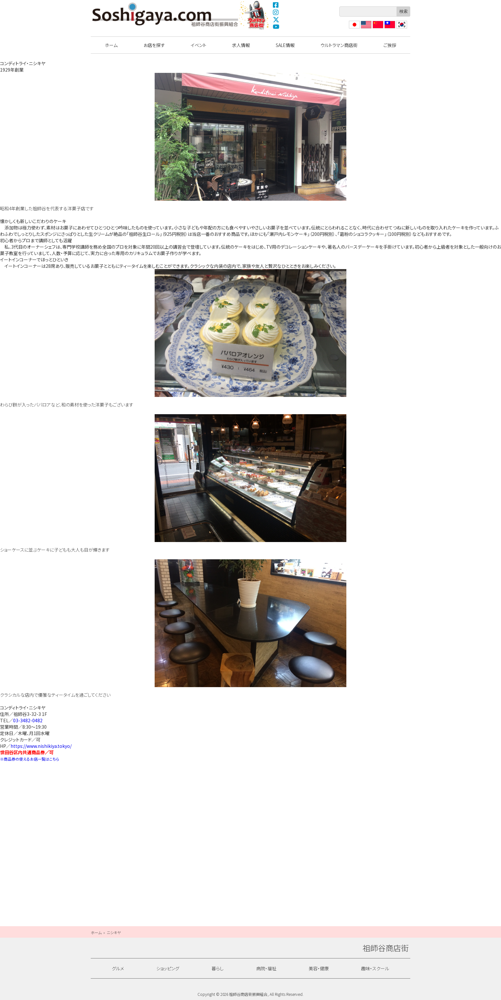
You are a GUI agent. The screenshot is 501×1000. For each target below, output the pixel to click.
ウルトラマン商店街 (254, 15)
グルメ (118, 968)
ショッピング (167, 968)
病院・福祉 (266, 968)
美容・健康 (319, 968)
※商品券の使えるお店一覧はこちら (29, 759)
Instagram (276, 12)
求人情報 (241, 45)
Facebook (276, 5)
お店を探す (154, 45)
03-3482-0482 (27, 720)
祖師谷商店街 (165, 14)
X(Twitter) (276, 19)
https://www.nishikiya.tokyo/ (41, 746)
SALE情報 (285, 45)
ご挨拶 (389, 45)
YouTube (276, 27)
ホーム (111, 45)
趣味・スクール (375, 968)
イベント (198, 45)
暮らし (218, 968)
